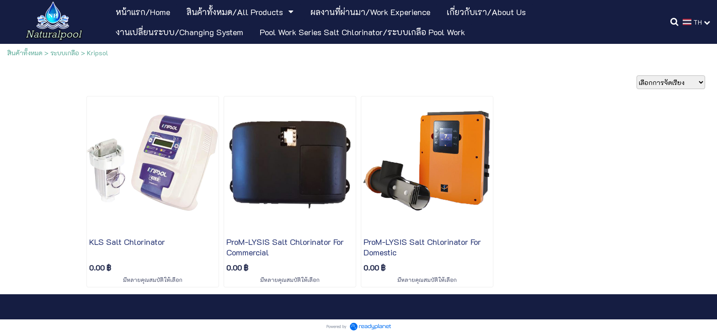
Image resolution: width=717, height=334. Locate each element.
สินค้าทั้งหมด (25, 52)
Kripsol (97, 52)
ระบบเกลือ (64, 52)
